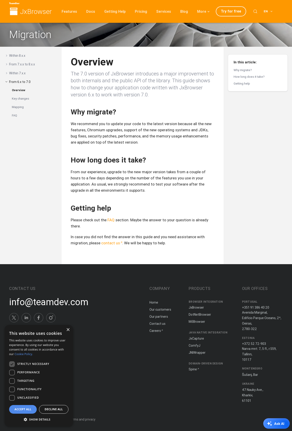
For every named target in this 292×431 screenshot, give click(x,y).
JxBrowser (36, 11)
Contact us (157, 324)
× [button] (68, 330)
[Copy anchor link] (121, 111)
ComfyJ (194, 345)
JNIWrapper (197, 353)
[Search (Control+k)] (255, 11)
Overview (18, 90)
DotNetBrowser (200, 314)
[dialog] (39, 375)
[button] (38, 419)
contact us (110, 242)
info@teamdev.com (48, 302)
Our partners (158, 317)
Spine (193, 369)
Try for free (231, 11)
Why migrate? (243, 70)
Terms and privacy (82, 419)
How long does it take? (249, 77)
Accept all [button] (23, 409)
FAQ (14, 115)
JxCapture (196, 338)
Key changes (20, 99)
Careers (155, 331)
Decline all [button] (54, 409)
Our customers (160, 309)
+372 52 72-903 (254, 344)
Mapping (18, 107)
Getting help (242, 83)
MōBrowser (197, 322)
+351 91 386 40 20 (255, 307)
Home (153, 302)
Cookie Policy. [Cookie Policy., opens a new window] (24, 354)
